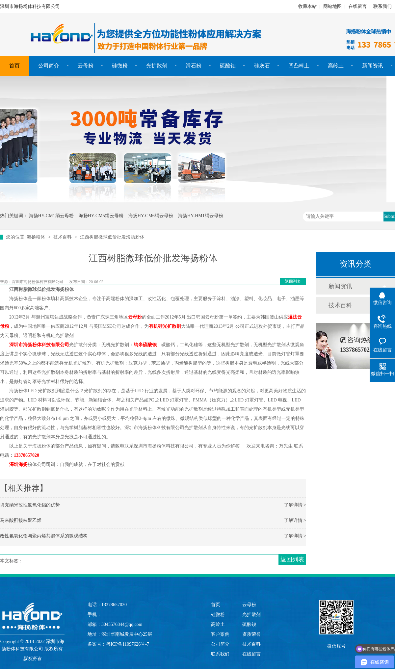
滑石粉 (193, 65)
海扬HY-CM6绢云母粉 (150, 215)
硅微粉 (120, 65)
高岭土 (336, 65)
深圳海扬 (18, 464)
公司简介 (48, 65)
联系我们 (382, 6)
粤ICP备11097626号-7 (127, 644)
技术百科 (62, 237)
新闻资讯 (372, 65)
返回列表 (293, 281)
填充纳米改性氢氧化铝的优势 (30, 504)
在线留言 (357, 6)
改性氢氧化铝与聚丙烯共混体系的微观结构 (44, 535)
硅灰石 (262, 65)
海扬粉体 (36, 237)
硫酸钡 (228, 65)
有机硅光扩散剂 (165, 326)
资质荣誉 (251, 634)
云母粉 (85, 65)
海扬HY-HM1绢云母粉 (200, 215)
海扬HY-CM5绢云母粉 (101, 215)
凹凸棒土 (298, 65)
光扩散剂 (156, 65)
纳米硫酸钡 (145, 344)
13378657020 (26, 455)
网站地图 (332, 6)
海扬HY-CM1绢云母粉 (51, 215)
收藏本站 (307, 6)
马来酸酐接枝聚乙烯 (20, 520)
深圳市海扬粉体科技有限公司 (39, 344)
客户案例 (220, 634)
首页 (14, 65)
